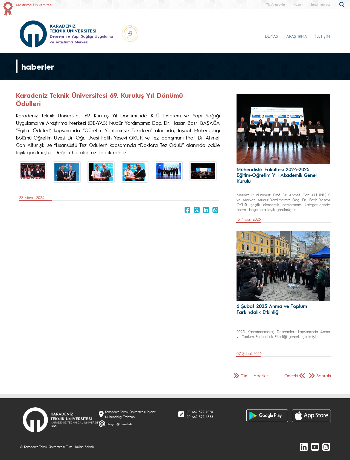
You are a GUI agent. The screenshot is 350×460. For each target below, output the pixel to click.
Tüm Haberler (254, 375)
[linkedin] (304, 446)
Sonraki (323, 375)
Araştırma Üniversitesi (33, 4)
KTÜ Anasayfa (274, 4)
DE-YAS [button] (271, 36)
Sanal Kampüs (320, 4)
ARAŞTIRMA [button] (296, 36)
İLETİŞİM (322, 36)
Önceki (291, 375)
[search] (343, 4)
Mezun (297, 4)
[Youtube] (315, 446)
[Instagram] (326, 446)
